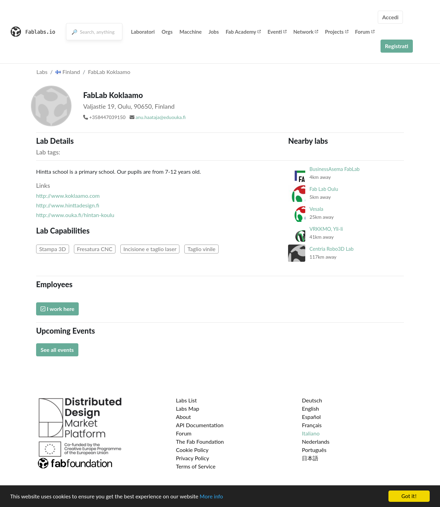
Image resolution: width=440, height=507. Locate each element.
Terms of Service (196, 466)
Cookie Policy (192, 449)
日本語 (310, 458)
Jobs (214, 32)
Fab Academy (243, 32)
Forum (364, 32)
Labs (41, 71)
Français (311, 425)
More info (211, 496)
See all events (57, 349)
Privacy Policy (192, 458)
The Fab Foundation (200, 441)
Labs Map (187, 408)
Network (305, 32)
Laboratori (143, 32)
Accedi (390, 17)
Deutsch (312, 400)
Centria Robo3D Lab (331, 249)
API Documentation (200, 425)
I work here (57, 308)
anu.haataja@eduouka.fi (160, 117)
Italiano (311, 433)
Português (314, 449)
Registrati (396, 46)
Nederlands (315, 441)
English (310, 408)
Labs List (186, 400)
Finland (67, 71)
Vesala (316, 209)
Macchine (190, 32)
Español (311, 416)
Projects (336, 32)
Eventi (276, 32)
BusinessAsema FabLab (334, 169)
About (183, 416)
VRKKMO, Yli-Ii (326, 229)
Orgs (167, 32)
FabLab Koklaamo (109, 71)
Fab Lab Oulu (323, 189)
